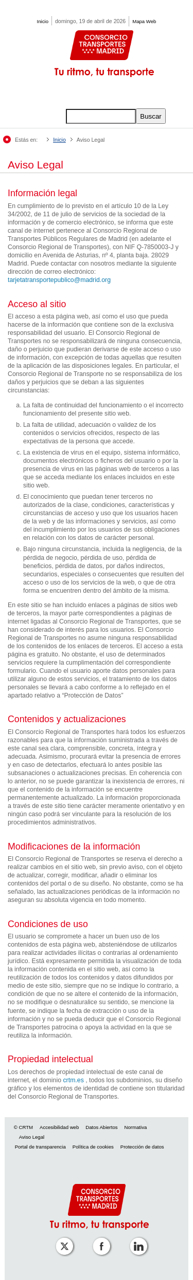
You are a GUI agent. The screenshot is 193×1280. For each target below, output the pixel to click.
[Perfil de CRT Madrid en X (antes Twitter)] (62, 1239)
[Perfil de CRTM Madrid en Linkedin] (136, 1239)
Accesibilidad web (59, 1127)
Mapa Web (144, 21)
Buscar (150, 116)
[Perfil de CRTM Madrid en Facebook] (99, 1239)
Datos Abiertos (101, 1127)
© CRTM (23, 1127)
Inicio (42, 21)
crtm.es (73, 1080)
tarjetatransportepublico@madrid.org (59, 280)
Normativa (136, 1127)
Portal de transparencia (40, 1147)
